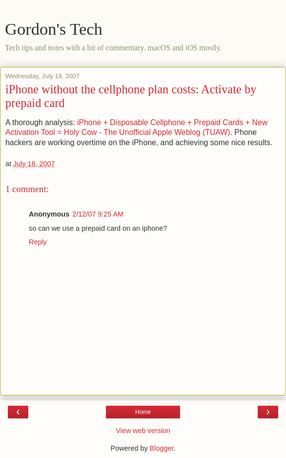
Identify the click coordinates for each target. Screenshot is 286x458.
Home (143, 412)
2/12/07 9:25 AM (97, 214)
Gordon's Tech (53, 29)
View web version (143, 431)
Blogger (162, 448)
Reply (38, 242)
